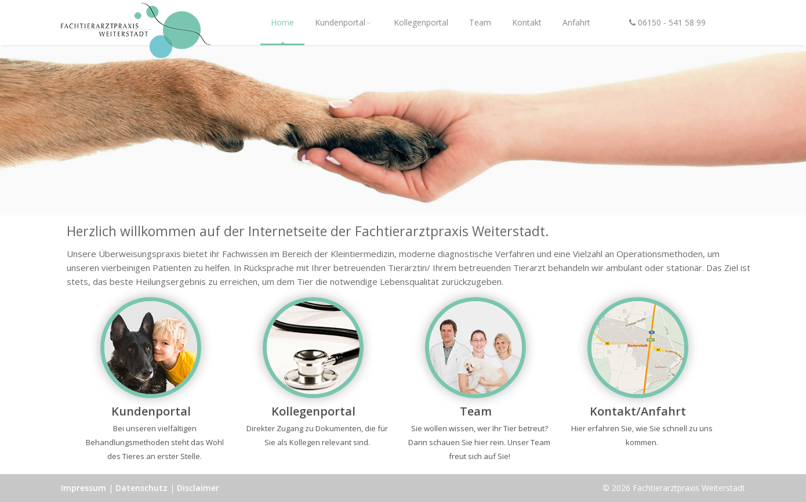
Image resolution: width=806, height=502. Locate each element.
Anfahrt (576, 22)
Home (282, 22)
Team (480, 22)
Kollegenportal (421, 22)
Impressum (83, 487)
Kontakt (527, 22)
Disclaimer (198, 487)
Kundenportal (344, 22)
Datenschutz (141, 487)
